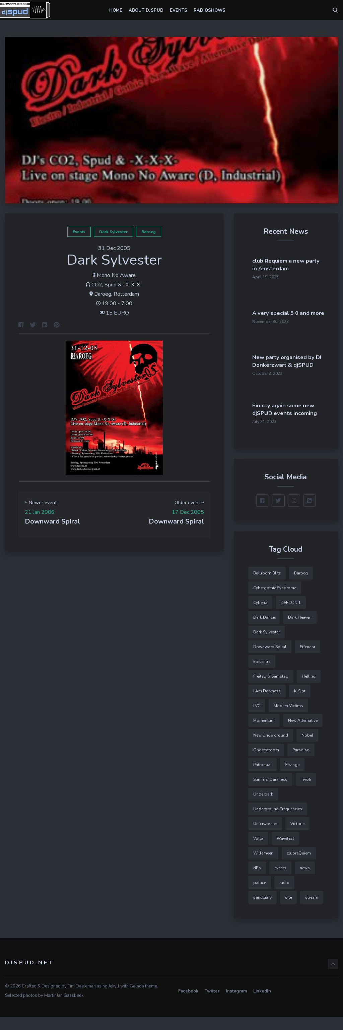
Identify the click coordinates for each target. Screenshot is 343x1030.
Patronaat (262, 777)
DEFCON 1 (291, 615)
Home (115, 10)
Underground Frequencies (277, 822)
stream (311, 910)
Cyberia (260, 615)
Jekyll (114, 999)
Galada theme (143, 999)
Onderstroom (266, 763)
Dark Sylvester (113, 231)
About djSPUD (146, 10)
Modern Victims (288, 719)
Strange (292, 777)
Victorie (297, 836)
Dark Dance (264, 630)
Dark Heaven (300, 630)
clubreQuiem (299, 866)
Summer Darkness (270, 792)
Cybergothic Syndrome (274, 601)
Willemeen (263, 866)
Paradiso (301, 763)
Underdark (263, 807)
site (288, 910)
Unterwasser (265, 836)
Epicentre (261, 674)
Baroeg (148, 231)
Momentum (264, 733)
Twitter (212, 1004)
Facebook (188, 1004)
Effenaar (307, 660)
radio (284, 895)
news (305, 881)
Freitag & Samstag (270, 689)
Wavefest (285, 851)
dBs (257, 881)
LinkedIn (262, 1004)
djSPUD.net (29, 975)
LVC (256, 719)
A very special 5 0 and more (303, 308)
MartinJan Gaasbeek (63, 1009)
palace (259, 895)
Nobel (307, 748)
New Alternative (303, 733)
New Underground (270, 748)
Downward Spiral (269, 660)
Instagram (236, 1004)
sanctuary (262, 910)
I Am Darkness (267, 704)
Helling (309, 689)
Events (178, 10)
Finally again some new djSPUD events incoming (305, 419)
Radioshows (209, 10)
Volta (258, 851)
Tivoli (306, 792)
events (79, 231)
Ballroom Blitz (267, 586)
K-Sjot (299, 704)
